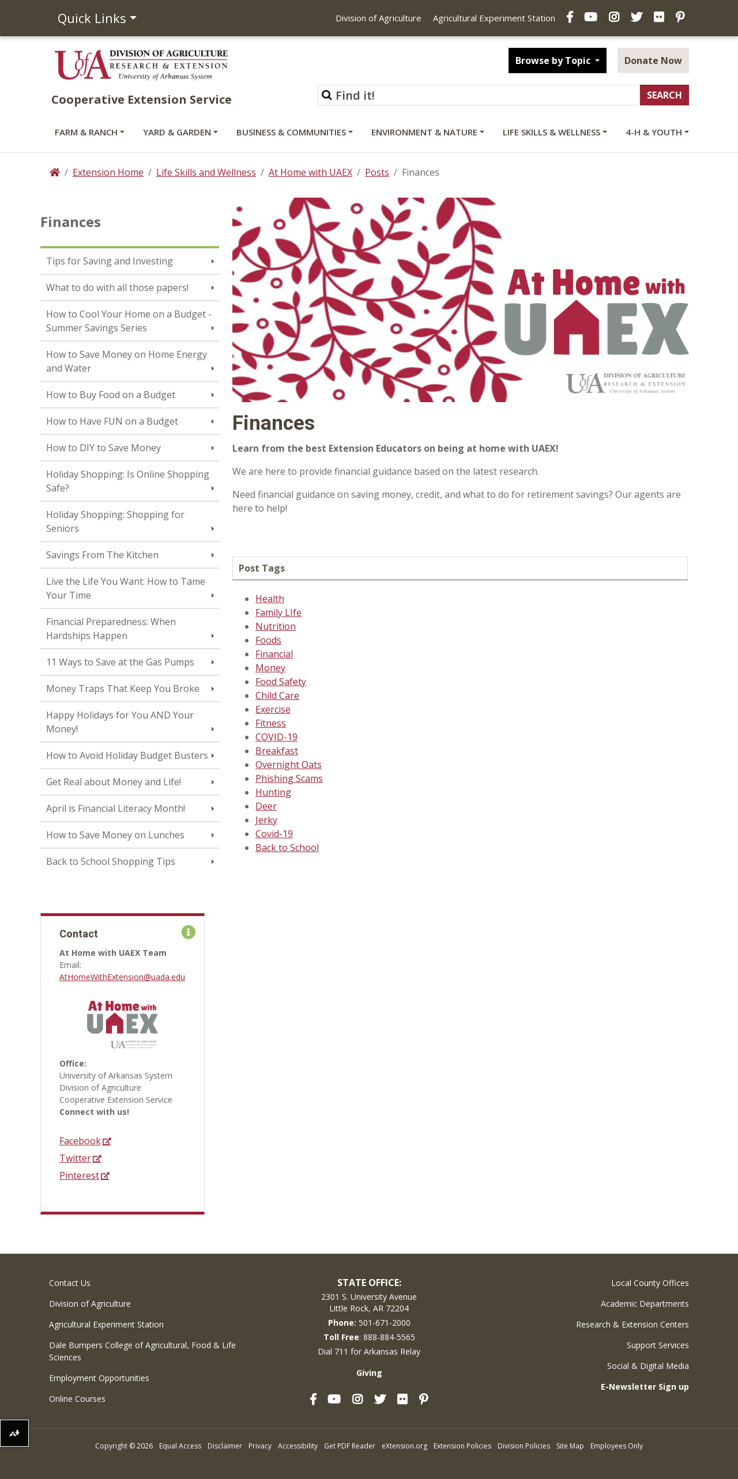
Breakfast (276, 750)
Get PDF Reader (349, 1446)
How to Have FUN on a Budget (112, 421)
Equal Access (180, 1446)
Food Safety (280, 681)
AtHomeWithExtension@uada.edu (122, 976)
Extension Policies (462, 1446)
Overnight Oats (288, 764)
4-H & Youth (654, 132)
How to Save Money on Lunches (115, 835)
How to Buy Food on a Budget (110, 394)
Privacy (260, 1446)
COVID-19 (276, 737)
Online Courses (77, 1398)
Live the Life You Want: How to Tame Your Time (125, 588)
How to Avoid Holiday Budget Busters (127, 755)
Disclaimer (225, 1446)
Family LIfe (278, 612)
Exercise (273, 709)
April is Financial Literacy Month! (115, 808)
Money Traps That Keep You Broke (122, 688)
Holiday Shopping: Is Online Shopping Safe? (127, 481)
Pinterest (79, 1176)
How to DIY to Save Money (103, 447)
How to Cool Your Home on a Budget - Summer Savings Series (129, 321)
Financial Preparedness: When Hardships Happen (111, 628)
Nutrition (275, 626)
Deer (266, 806)
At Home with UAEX (310, 172)
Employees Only (616, 1446)
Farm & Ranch (86, 132)
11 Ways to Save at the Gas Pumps (120, 662)
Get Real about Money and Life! (113, 782)
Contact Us (70, 1282)
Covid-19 (274, 833)
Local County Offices (650, 1282)
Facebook (80, 1141)
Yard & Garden (177, 132)
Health (269, 598)
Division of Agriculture (378, 18)
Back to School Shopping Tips (110, 861)
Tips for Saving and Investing (109, 261)
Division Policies (524, 1446)
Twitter (75, 1158)
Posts (377, 172)
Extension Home (108, 172)
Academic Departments (645, 1303)
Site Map (570, 1446)
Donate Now (653, 60)
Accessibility (298, 1446)
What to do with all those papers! (117, 287)
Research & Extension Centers (632, 1324)
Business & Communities (291, 132)
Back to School (287, 847)
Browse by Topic (554, 60)
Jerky (266, 820)
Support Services (658, 1345)
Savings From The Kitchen (102, 555)
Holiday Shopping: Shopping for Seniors (115, 521)
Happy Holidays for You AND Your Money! (120, 722)
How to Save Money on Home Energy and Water (126, 361)
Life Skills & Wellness (551, 132)
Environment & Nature (424, 132)
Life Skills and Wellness (206, 172)
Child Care (277, 695)
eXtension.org (404, 1446)
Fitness (270, 723)
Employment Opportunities (99, 1377)
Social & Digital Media (648, 1365)
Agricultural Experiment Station (494, 18)
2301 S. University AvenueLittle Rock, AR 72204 (369, 1302)
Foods (268, 640)
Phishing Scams (289, 778)
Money (270, 667)
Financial (274, 654)
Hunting (273, 792)
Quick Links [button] (92, 18)
